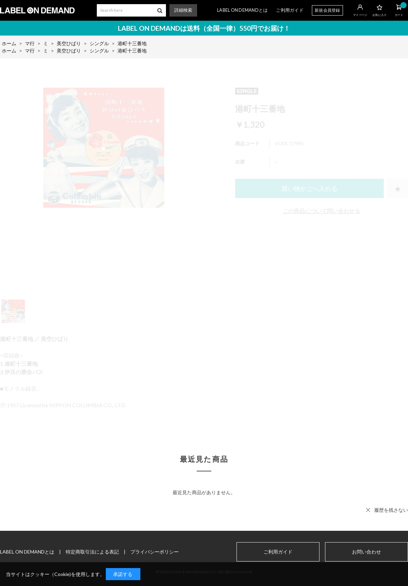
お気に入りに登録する (397, 188)
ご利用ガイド (290, 10)
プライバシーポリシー (154, 552)
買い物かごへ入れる (309, 188)
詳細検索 (183, 10)
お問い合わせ (366, 552)
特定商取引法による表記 (92, 552)
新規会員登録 (327, 10)
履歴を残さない (391, 510)
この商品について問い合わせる (321, 210)
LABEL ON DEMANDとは (242, 10)
